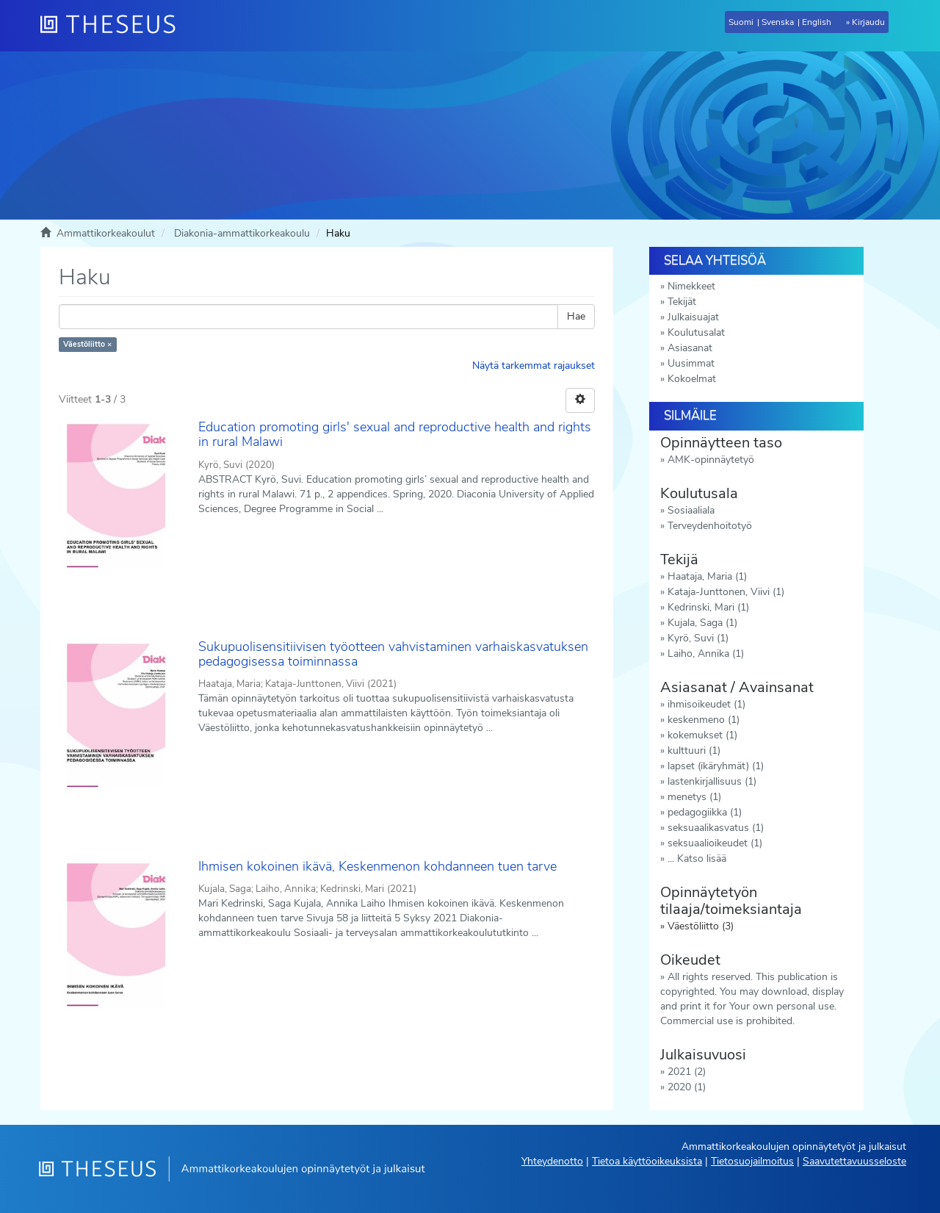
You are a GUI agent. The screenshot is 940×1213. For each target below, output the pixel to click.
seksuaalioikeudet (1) (715, 843)
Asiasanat (690, 348)
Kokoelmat (692, 379)
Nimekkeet (691, 286)
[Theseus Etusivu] (113, 25)
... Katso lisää (697, 858)
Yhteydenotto (552, 1161)
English (816, 22)
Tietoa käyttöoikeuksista (647, 1161)
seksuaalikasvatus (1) (716, 828)
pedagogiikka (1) (705, 812)
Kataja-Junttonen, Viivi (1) (726, 592)
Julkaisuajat (693, 317)
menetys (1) (694, 797)
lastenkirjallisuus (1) (712, 781)
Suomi (740, 22)
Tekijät (682, 302)
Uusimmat (691, 363)
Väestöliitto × (87, 344)
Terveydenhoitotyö (710, 526)
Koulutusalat (696, 332)
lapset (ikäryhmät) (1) (716, 766)
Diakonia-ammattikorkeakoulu (242, 233)
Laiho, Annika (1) (706, 654)
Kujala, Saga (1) (702, 623)
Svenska (778, 22)
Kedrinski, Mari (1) (708, 607)
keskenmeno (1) (704, 720)
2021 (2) (687, 1072)
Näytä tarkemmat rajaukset (533, 365)
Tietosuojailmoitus (752, 1161)
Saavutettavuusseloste (854, 1161)
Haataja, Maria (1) (707, 576)
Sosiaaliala (691, 510)
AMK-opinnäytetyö (711, 460)
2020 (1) (687, 1087)
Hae (576, 316)
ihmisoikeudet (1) (706, 704)
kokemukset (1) (702, 735)
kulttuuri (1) (694, 750)
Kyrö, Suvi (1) (698, 638)
